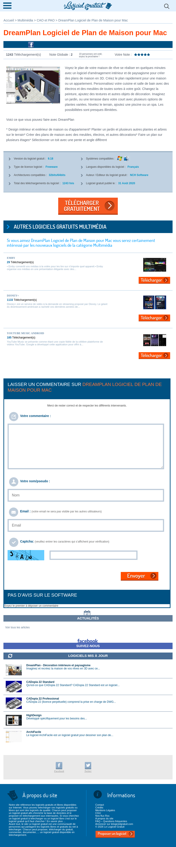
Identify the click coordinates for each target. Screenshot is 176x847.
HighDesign (34, 715)
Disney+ (13, 295)
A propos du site (104, 818)
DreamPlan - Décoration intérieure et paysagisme (58, 665)
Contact (99, 804)
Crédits (99, 807)
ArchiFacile (33, 732)
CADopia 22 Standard (40, 682)
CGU (98, 813)
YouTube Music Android (25, 333)
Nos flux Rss (102, 815)
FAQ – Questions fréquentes (111, 821)
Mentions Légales (105, 810)
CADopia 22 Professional (42, 698)
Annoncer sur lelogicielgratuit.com (114, 824)
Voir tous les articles (17, 627)
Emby (11, 258)
